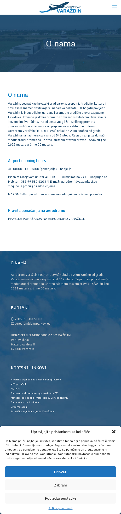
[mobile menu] (114, 7)
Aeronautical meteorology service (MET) (34, 393)
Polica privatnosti (61, 508)
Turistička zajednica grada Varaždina (32, 411)
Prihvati (60, 472)
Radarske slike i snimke (25, 402)
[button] (113, 431)
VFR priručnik (19, 384)
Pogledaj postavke (60, 498)
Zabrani (60, 485)
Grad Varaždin (19, 407)
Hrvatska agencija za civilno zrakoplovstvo (36, 379)
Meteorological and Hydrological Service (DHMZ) (40, 398)
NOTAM (15, 388)
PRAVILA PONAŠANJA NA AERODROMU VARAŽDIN (46, 218)
